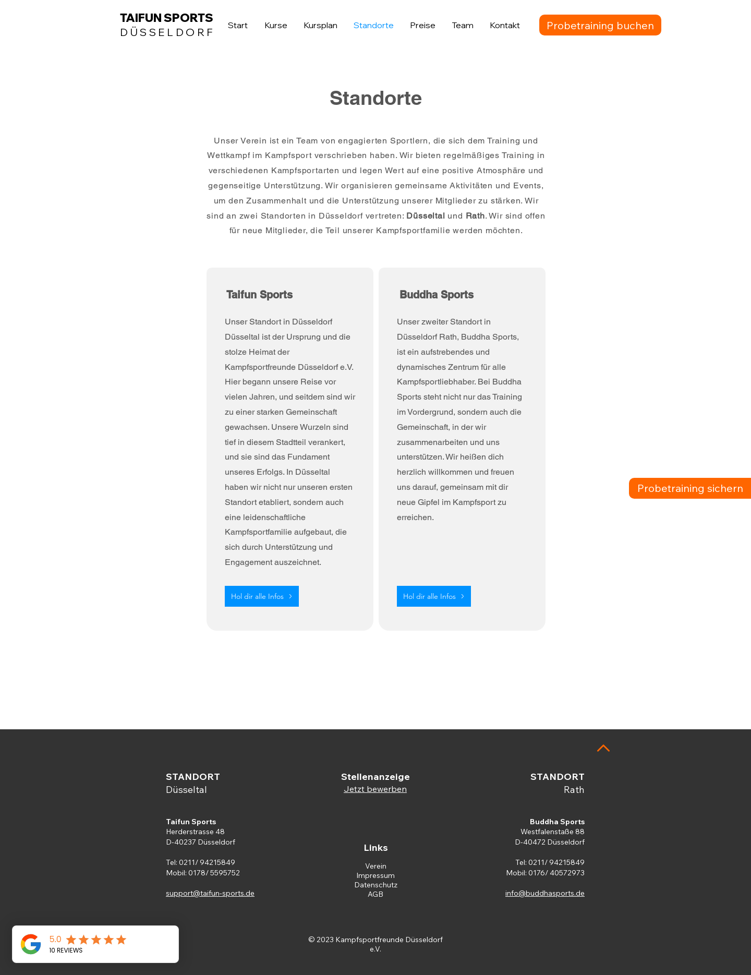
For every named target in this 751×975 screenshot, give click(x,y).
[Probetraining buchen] (600, 25)
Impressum (375, 875)
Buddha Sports (557, 821)
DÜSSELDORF (167, 32)
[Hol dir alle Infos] (262, 596)
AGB (375, 894)
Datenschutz (375, 884)
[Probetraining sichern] (690, 488)
